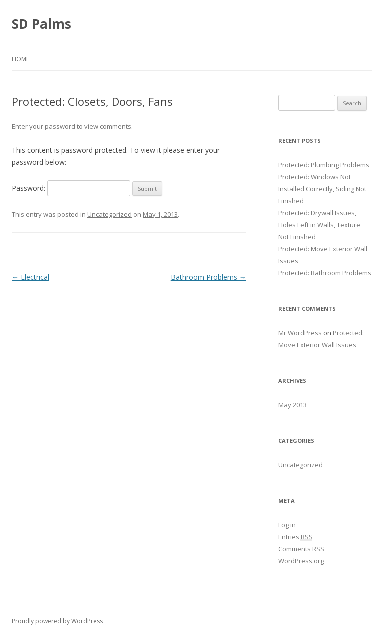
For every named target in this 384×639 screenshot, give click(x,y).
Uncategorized (110, 214)
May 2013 (292, 404)
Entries (295, 536)
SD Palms (42, 24)
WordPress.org (301, 560)
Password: (71, 188)
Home (21, 59)
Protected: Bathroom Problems (325, 272)
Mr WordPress (300, 332)
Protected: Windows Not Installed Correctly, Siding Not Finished (322, 188)
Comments (301, 548)
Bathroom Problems (208, 277)
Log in (287, 524)
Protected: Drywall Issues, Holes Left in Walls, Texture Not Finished (319, 224)
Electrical (31, 277)
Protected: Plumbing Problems (324, 164)
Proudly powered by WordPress (57, 621)
